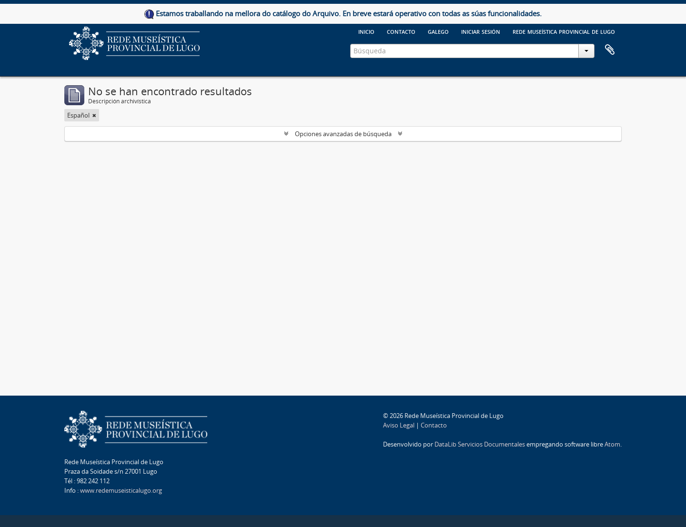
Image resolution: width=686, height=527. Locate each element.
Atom (612, 444)
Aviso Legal (398, 425)
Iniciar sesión (480, 31)
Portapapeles (610, 50)
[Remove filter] (94, 115)
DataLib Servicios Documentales (479, 444)
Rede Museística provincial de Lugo (564, 31)
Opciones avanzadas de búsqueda (343, 133)
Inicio (366, 31)
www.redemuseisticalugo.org (121, 490)
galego (438, 31)
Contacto (401, 31)
